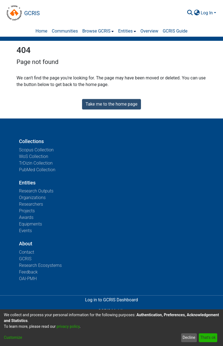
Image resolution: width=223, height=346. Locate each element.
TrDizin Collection (36, 163)
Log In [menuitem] (207, 12)
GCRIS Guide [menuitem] (175, 31)
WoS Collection (33, 156)
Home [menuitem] (41, 31)
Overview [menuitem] (149, 31)
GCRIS (25, 258)
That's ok (208, 337)
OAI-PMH (28, 278)
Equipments (30, 224)
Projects (27, 210)
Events (25, 230)
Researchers (31, 204)
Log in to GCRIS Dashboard (111, 299)
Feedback (28, 272)
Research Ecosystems (40, 265)
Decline (189, 337)
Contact (26, 252)
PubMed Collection (37, 169)
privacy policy (68, 326)
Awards (26, 217)
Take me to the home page (112, 104)
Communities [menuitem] (65, 31)
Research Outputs (36, 191)
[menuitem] (196, 13)
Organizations (32, 197)
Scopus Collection (36, 149)
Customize (13, 337)
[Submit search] (189, 13)
